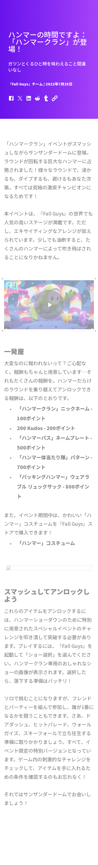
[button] (11, 100)
